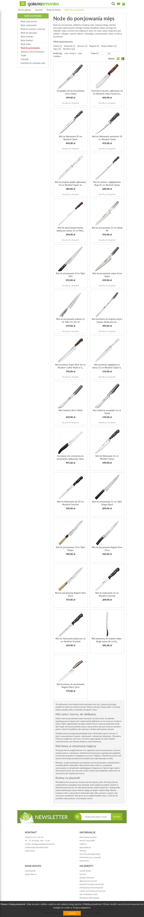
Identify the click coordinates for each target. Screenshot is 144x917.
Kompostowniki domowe (92, 884)
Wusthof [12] (69, 49)
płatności (84, 861)
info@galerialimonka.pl (43, 844)
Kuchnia (39, 10)
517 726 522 (39, 837)
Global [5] (57, 46)
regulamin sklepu (88, 837)
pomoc (83, 851)
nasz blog (30, 851)
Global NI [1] (69, 46)
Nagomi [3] (94, 46)
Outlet (83, 874)
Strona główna (24, 10)
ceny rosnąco (70, 53)
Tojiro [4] (57, 49)
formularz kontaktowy (36, 847)
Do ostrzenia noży (89, 894)
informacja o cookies (90, 857)
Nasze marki (85, 871)
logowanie (30, 871)
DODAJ (116, 816)
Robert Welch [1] (109, 46)
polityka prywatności (90, 854)
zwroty (83, 844)
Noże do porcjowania (74, 10)
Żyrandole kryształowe (91, 888)
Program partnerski (89, 898)
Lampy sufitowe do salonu (93, 891)
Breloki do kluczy (88, 881)
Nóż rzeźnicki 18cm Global (70, 410)
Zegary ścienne (87, 878)
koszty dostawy (87, 841)
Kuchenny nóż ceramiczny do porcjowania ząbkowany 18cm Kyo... (70, 459)
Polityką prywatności (92, 904)
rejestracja (30, 874)
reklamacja (85, 847)
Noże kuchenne (54, 10)
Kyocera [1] (82, 46)
